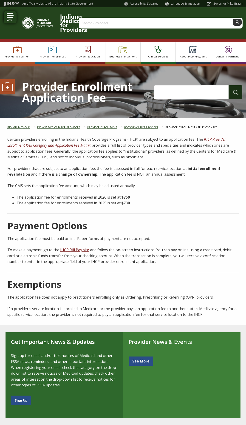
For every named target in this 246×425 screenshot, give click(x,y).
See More (141, 348)
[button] (141, 3)
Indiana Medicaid (18, 114)
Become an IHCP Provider (141, 114)
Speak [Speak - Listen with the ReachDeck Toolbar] (51, 419)
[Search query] (212, 16)
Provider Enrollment (102, 114)
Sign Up (21, 387)
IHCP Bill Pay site (74, 236)
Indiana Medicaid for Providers (95, 16)
